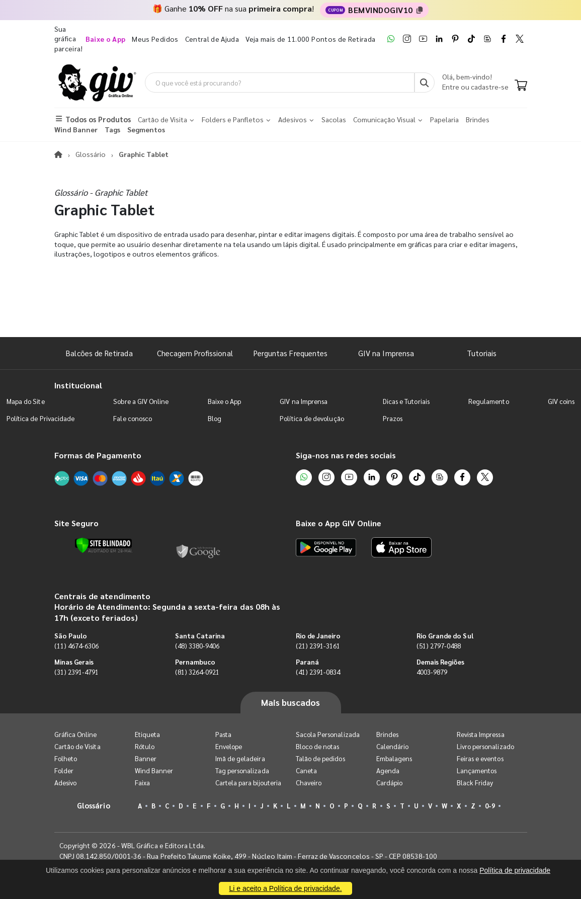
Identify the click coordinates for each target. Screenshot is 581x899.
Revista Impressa (481, 734)
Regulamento (488, 401)
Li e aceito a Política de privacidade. (285, 888)
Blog (214, 418)
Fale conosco (132, 418)
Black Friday (475, 782)
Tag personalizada (242, 770)
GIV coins (561, 401)
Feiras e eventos (480, 758)
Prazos (392, 418)
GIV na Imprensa (386, 353)
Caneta (306, 770)
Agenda (387, 770)
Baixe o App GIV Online (338, 523)
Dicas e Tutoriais (406, 401)
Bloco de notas (318, 746)
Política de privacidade (514, 870)
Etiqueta (147, 734)
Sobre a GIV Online (141, 401)
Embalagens (394, 758)
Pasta (223, 734)
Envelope (228, 746)
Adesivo (65, 782)
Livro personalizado (485, 746)
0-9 (490, 805)
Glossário (90, 153)
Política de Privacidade (41, 418)
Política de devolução (312, 418)
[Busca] (424, 82)
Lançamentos (477, 770)
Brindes (387, 734)
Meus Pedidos (155, 38)
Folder (63, 770)
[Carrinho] (521, 86)
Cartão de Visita (77, 746)
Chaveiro (309, 782)
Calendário (392, 746)
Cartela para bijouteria (248, 782)
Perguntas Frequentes (290, 353)
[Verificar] (103, 545)
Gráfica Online (75, 734)
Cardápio (389, 782)
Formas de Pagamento (97, 455)
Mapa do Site (26, 401)
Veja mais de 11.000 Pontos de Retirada (310, 38)
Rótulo (144, 746)
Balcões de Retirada (99, 353)
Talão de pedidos (320, 758)
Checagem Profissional (194, 353)
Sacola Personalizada (328, 734)
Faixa (142, 782)
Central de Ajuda (212, 38)
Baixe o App (224, 401)
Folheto (65, 758)
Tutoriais (482, 353)
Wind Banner (154, 770)
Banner (145, 758)
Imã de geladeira (240, 758)
